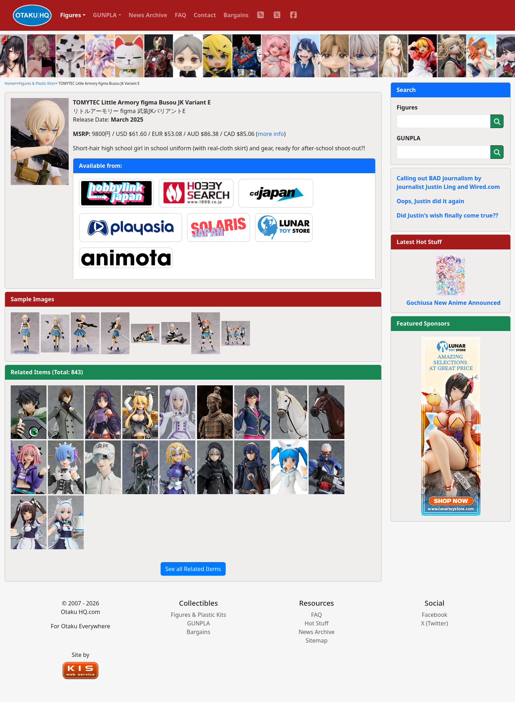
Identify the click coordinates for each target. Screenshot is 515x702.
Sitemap (316, 640)
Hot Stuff (317, 623)
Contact (205, 15)
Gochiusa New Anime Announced (453, 303)
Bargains (236, 15)
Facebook (434, 615)
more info (271, 134)
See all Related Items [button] (193, 569)
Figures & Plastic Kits (36, 83)
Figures (407, 107)
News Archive (148, 15)
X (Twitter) (434, 623)
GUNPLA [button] (105, 15)
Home (10, 83)
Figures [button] (70, 15)
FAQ (180, 15)
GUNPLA (409, 138)
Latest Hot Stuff (419, 242)
